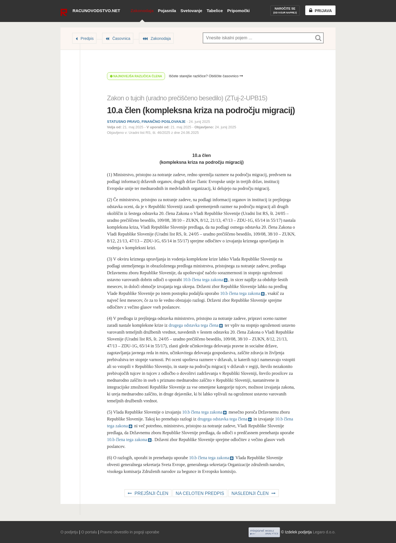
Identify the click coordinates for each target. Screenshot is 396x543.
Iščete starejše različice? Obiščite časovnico (206, 76)
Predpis (87, 38)
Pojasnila (167, 10)
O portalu (89, 532)
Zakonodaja (142, 10)
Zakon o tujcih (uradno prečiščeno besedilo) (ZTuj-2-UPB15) (187, 98)
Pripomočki (238, 10)
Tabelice (215, 10)
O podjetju (69, 532)
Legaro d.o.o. (324, 532)
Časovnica (121, 38)
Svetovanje (191, 10)
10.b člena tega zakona (203, 279)
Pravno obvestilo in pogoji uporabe (129, 532)
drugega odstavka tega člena (193, 325)
